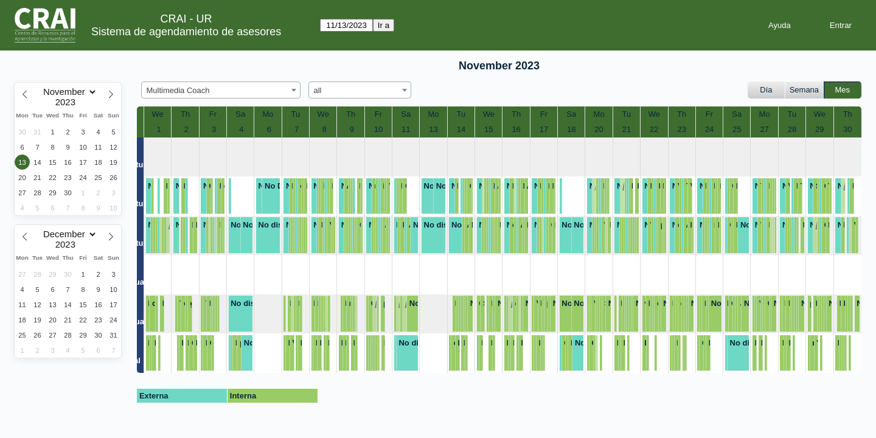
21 (626, 129)
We (158, 114)
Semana (804, 89)
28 (792, 129)
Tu (296, 114)
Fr (213, 114)
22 (654, 129)
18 (571, 129)
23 (681, 129)
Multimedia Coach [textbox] (178, 90)
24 (709, 129)
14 (461, 129)
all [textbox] (318, 90)
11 (405, 129)
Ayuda (779, 25)
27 (764, 129)
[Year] (68, 102)
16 (516, 129)
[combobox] (221, 90)
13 (433, 129)
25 (736, 129)
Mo (268, 114)
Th (185, 114)
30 (847, 129)
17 (544, 129)
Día (766, 89)
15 (488, 129)
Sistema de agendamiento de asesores (186, 32)
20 (598, 129)
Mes (842, 89)
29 (819, 129)
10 (378, 129)
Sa (240, 114)
